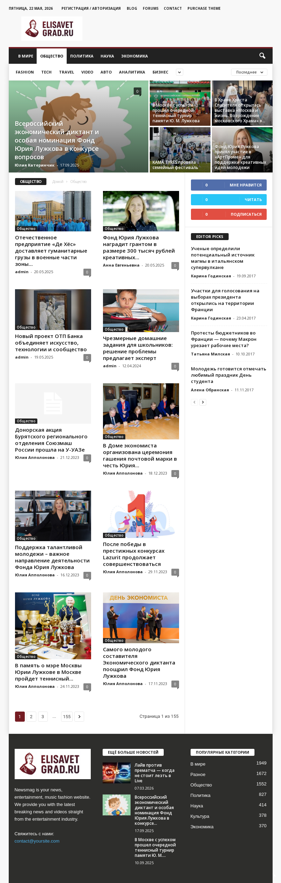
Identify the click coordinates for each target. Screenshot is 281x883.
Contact (173, 8)
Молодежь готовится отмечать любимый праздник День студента (228, 375)
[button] (262, 56)
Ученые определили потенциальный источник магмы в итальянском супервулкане (222, 257)
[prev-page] (194, 402)
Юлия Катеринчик (34, 165)
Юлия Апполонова (35, 457)
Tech (46, 72)
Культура (200, 793)
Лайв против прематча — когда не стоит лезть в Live (155, 749)
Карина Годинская (211, 275)
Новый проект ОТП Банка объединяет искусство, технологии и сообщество (51, 342)
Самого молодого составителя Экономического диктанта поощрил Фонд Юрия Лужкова (139, 642)
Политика (82, 56)
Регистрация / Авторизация (91, 8)
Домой (58, 181)
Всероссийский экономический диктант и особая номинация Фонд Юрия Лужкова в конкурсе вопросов (57, 140)
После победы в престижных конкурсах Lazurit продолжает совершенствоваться (133, 546)
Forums (150, 8)
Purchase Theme (204, 8)
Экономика (134, 56)
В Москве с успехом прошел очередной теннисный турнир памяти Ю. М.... (155, 824)
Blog (132, 8)
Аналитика (132, 72)
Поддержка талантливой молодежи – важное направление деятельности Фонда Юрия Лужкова (52, 546)
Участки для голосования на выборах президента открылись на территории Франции (225, 300)
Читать (253, 199)
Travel (66, 72)
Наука (107, 56)
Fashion (25, 72)
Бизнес (160, 72)
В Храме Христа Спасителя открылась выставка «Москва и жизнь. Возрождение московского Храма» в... (240, 110)
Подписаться (246, 214)
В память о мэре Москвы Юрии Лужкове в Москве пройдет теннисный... (48, 635)
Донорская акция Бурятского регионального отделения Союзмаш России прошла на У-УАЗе (51, 439)
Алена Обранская (210, 389)
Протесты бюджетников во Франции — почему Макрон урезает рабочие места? (224, 339)
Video (87, 72)
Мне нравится (246, 184)
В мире (25, 56)
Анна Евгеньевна (121, 265)
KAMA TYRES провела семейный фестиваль (175, 164)
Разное (198, 751)
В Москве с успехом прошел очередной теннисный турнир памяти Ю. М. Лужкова (176, 113)
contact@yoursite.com (37, 817)
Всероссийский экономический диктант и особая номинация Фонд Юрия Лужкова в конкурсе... (154, 787)
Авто (106, 72)
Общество (51, 56)
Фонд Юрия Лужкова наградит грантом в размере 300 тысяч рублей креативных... (139, 247)
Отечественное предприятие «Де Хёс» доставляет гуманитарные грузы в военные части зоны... (51, 250)
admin (22, 271)
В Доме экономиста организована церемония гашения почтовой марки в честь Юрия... (140, 455)
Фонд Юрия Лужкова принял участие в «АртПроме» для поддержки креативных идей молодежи (240, 157)
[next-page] (202, 402)
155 (67, 693)
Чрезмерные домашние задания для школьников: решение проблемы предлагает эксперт (138, 348)
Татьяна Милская (210, 353)
